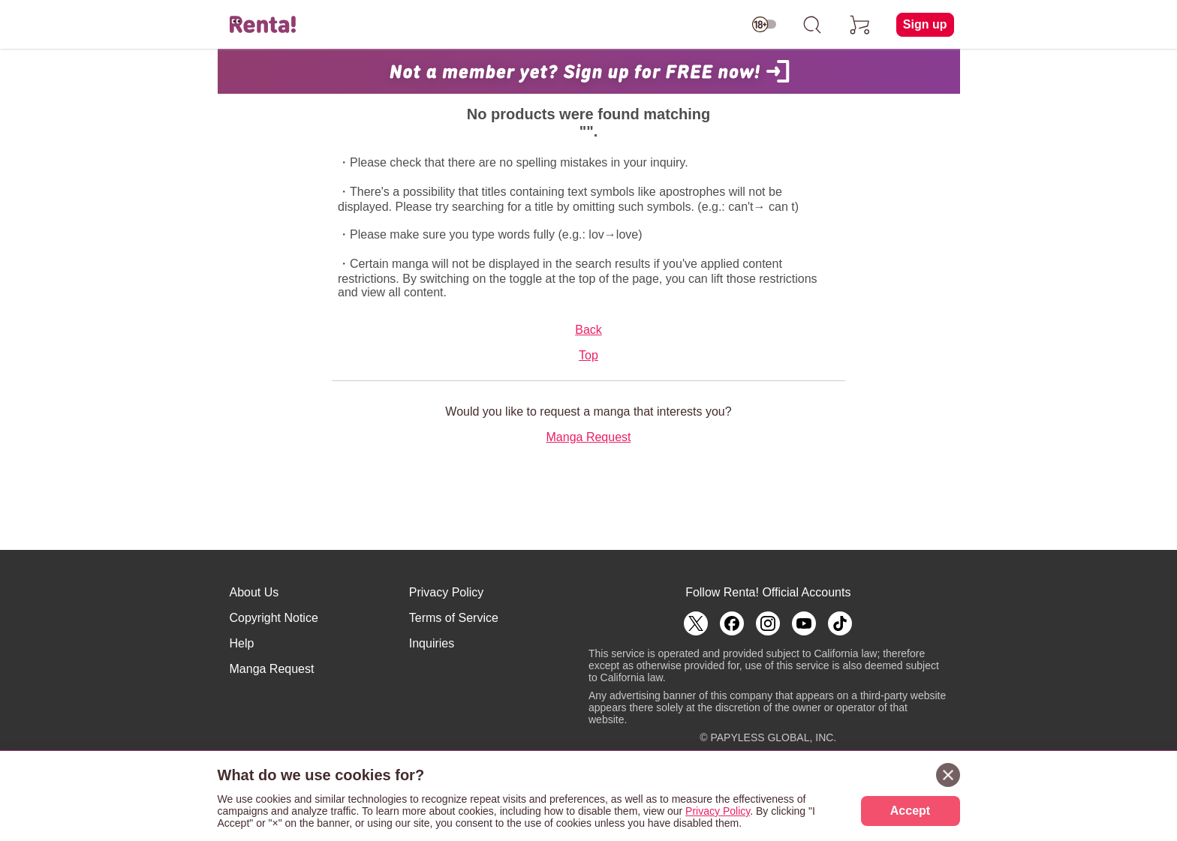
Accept (910, 810)
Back (588, 329)
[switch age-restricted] (764, 25)
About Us (254, 592)
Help (242, 643)
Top (588, 355)
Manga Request (588, 437)
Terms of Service (453, 617)
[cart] (860, 25)
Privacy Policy (446, 592)
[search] (812, 25)
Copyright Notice (274, 617)
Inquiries (431, 643)
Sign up (925, 24)
